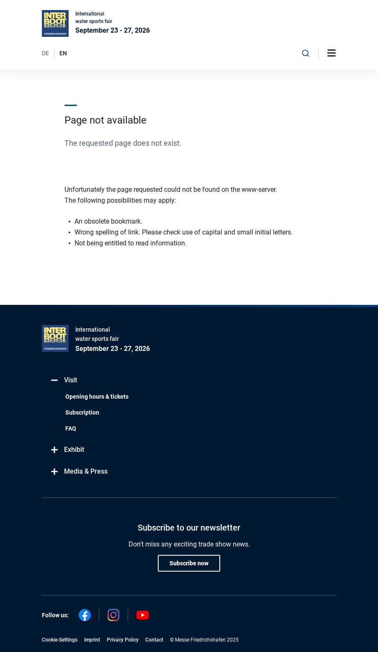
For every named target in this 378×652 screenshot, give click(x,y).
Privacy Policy (123, 640)
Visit (63, 380)
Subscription (82, 412)
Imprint (92, 640)
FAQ (70, 428)
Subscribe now (189, 563)
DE (45, 53)
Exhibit (67, 450)
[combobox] (305, 53)
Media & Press (79, 471)
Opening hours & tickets (97, 396)
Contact (154, 640)
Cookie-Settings (59, 640)
